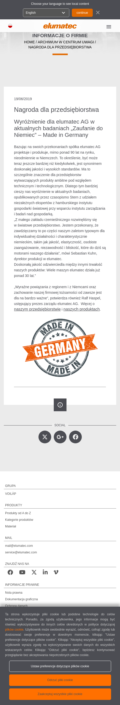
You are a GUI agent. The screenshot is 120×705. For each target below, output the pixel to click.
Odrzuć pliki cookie (60, 680)
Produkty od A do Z (18, 513)
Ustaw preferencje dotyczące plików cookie (60, 666)
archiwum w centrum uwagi (66, 42)
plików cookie (14, 629)
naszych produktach (81, 309)
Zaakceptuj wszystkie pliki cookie (60, 694)
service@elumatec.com (21, 552)
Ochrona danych (16, 606)
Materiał (10, 526)
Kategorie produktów (19, 520)
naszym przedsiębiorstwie (37, 309)
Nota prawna (13, 592)
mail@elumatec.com (19, 546)
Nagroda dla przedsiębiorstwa (59, 47)
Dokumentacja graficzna (21, 599)
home (29, 42)
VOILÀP (10, 494)
